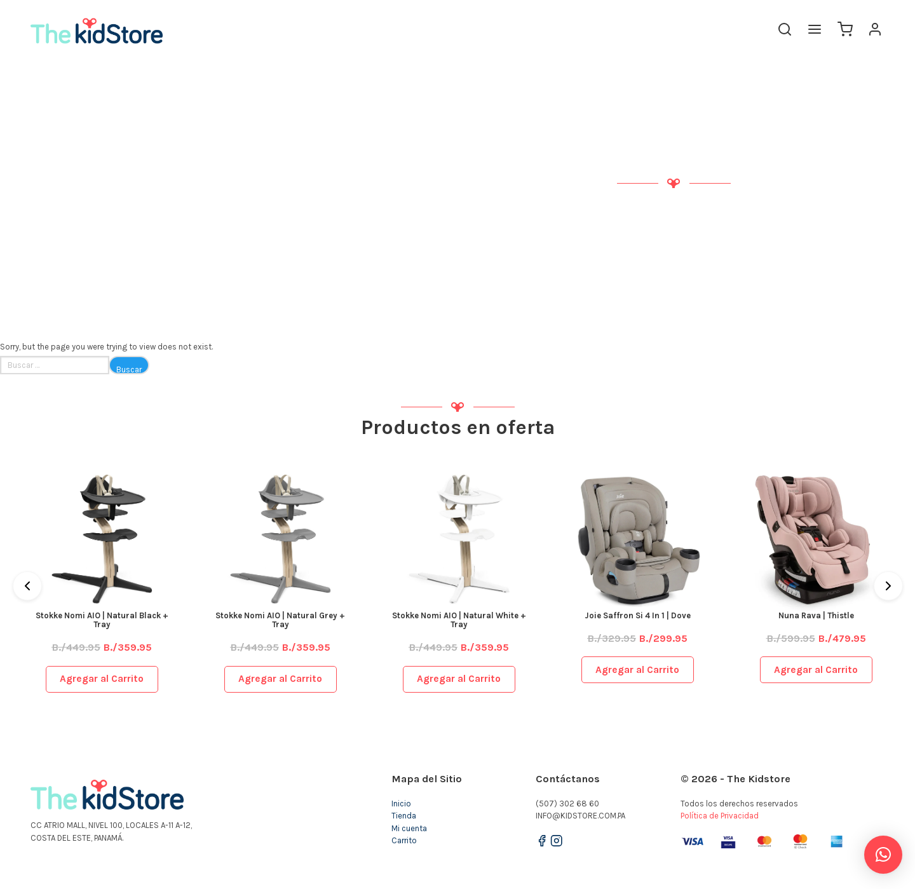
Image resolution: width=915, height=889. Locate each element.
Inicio (401, 803)
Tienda (403, 815)
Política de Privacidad (720, 815)
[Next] (888, 586)
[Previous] (27, 586)
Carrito (404, 840)
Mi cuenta (409, 828)
